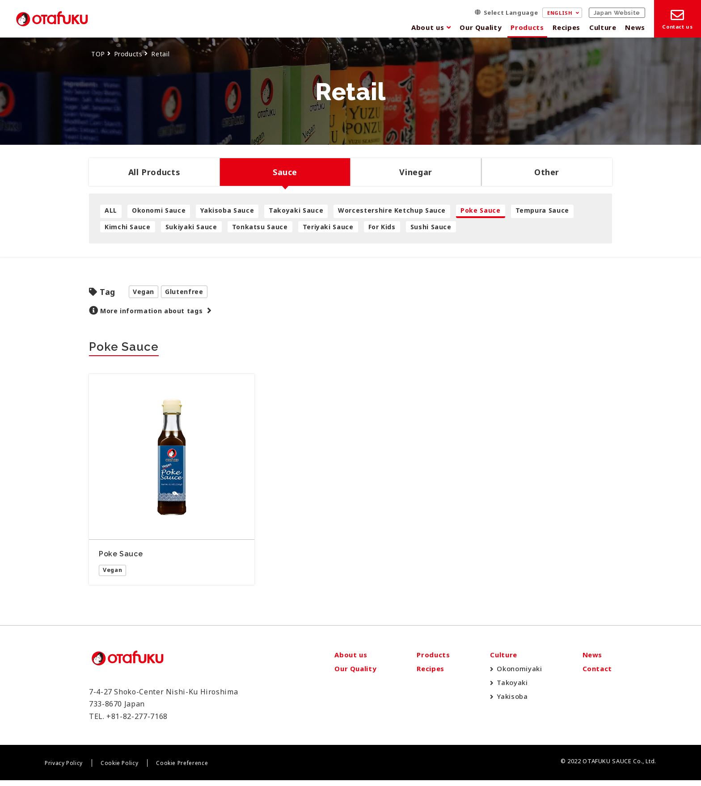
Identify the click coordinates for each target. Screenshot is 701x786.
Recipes (566, 27)
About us (427, 27)
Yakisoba (512, 702)
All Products (154, 172)
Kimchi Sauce (128, 227)
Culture (602, 27)
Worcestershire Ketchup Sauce (392, 210)
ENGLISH (559, 12)
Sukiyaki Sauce (191, 227)
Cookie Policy (119, 769)
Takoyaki (512, 688)
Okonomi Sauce (159, 210)
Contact (597, 674)
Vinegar (415, 172)
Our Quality (481, 27)
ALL (111, 210)
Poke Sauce (480, 210)
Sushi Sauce (431, 227)
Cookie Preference (182, 769)
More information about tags (151, 311)
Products (527, 27)
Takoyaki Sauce (296, 210)
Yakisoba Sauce (227, 210)
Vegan (143, 291)
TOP (98, 54)
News (635, 27)
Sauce (285, 172)
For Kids (382, 227)
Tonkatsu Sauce (260, 227)
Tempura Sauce (542, 210)
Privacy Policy (64, 769)
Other (546, 172)
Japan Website (617, 12)
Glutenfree (184, 291)
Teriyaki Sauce (328, 227)
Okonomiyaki (519, 674)
